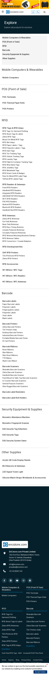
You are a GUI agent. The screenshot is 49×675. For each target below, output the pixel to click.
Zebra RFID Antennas (10, 219)
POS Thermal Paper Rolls (13, 103)
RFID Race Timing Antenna (12, 227)
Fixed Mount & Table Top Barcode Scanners (19, 378)
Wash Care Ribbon (9, 361)
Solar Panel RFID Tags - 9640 (12, 653)
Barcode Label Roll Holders (14, 398)
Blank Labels (7, 318)
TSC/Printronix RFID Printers (13, 256)
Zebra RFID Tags (9, 137)
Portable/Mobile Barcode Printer (15, 338)
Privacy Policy (26, 660)
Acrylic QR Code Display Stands (16, 460)
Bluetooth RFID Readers (11, 207)
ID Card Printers (8, 341)
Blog (17, 660)
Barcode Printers (9, 324)
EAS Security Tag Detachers (14, 429)
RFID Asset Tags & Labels (12, 134)
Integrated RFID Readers (12, 193)
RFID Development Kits (12, 247)
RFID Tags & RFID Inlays (13, 128)
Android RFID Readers (11, 204)
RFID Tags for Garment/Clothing (15, 131)
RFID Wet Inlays (8, 142)
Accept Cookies (40, 672)
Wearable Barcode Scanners (13, 369)
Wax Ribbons (7, 352)
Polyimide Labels (9, 313)
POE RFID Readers (9, 202)
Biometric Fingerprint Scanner (15, 423)
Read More (6, 649)
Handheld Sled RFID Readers (13, 210)
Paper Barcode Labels (11, 304)
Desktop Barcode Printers (12, 332)
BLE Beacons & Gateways (13, 466)
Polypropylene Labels (10, 310)
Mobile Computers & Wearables (16, 38)
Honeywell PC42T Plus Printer (33, 653)
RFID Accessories (10, 264)
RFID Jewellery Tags (10, 168)
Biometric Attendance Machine (16, 417)
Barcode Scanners (10, 366)
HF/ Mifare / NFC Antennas (14, 282)
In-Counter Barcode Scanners (14, 381)
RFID (4, 46)
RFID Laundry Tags (9, 159)
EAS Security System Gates (14, 441)
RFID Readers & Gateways (13, 184)
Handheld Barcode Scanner (13, 375)
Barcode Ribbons (10, 346)
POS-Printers (8, 109)
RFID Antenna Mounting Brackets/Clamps (18, 235)
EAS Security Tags (10, 435)
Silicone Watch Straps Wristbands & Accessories (24, 478)
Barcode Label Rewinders (13, 392)
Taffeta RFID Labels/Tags (12, 179)
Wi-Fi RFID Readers (10, 199)
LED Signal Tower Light (12, 472)
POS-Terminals (9, 97)
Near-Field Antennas (10, 224)
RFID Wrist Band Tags (10, 165)
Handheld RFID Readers (11, 190)
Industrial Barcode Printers (12, 335)
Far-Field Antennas (9, 221)
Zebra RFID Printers (10, 258)
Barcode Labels (9, 301)
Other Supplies (8, 58)
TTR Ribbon (7, 358)
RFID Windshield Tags (10, 170)
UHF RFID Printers (10, 252)
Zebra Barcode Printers (11, 327)
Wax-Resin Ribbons (10, 355)
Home (4, 660)
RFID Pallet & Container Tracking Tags (17, 162)
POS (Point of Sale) (11, 42)
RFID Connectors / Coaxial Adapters (16, 241)
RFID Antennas (8, 215)
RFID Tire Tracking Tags (11, 154)
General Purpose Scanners (13, 384)
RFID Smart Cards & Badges (13, 173)
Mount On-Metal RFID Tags (13, 139)
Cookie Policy (37, 660)
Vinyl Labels (7, 315)
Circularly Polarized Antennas (14, 233)
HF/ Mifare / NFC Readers (13, 276)
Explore (11, 660)
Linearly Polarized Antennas (13, 230)
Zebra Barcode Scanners (12, 372)
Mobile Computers (10, 77)
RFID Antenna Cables (10, 238)
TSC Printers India (9, 330)
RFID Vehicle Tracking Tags (13, 156)
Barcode (6, 50)
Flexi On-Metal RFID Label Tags (14, 176)
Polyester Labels (9, 307)
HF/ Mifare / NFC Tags (12, 270)
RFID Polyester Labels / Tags (13, 148)
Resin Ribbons (8, 350)
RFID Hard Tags (8, 151)
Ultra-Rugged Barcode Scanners (15, 386)
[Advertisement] (24, 513)
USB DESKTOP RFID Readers (13, 196)
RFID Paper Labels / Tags (12, 145)
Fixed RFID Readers (10, 187)
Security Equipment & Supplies (15, 54)
